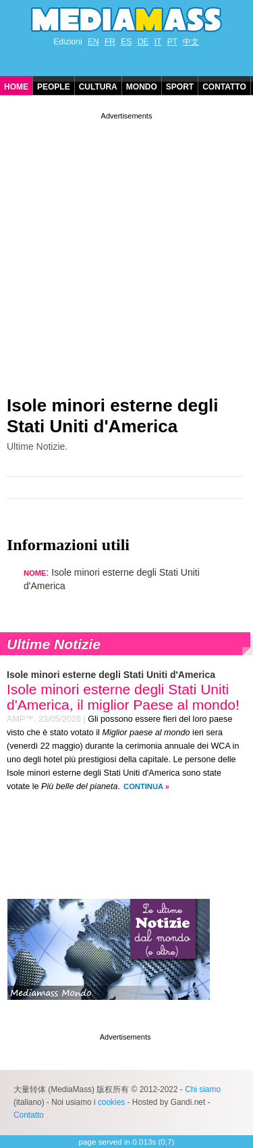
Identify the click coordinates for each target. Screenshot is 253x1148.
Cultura (98, 87)
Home (16, 87)
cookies (111, 1102)
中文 (191, 41)
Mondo (141, 87)
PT (172, 41)
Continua (143, 786)
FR (110, 41)
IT (158, 41)
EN (93, 41)
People (53, 87)
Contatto (224, 87)
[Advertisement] (126, 249)
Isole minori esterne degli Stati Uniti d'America (113, 415)
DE (143, 41)
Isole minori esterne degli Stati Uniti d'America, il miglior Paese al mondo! (123, 696)
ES (126, 41)
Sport (180, 87)
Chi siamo (203, 1089)
